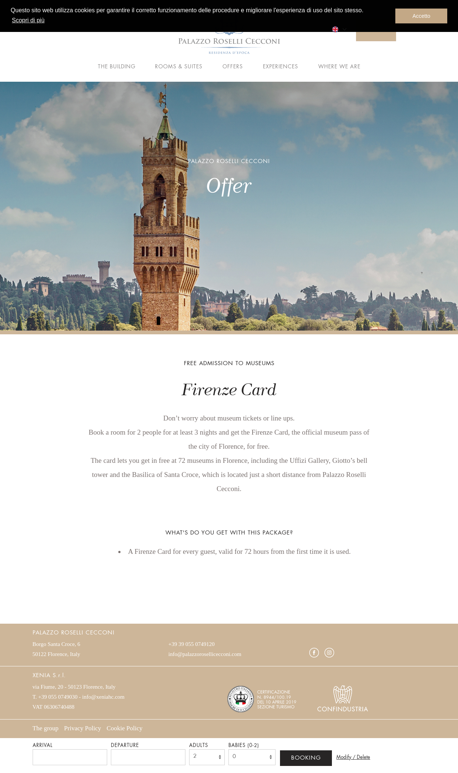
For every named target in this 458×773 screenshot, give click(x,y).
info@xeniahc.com (103, 697)
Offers (233, 66)
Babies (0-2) (243, 745)
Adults (198, 745)
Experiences (280, 66)
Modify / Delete (353, 757)
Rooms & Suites (178, 66)
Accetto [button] (421, 16)
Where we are (339, 66)
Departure (125, 745)
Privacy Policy (82, 728)
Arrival (43, 745)
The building (116, 66)
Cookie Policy (124, 728)
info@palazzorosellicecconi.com (204, 654)
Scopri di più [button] (28, 20)
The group (46, 728)
